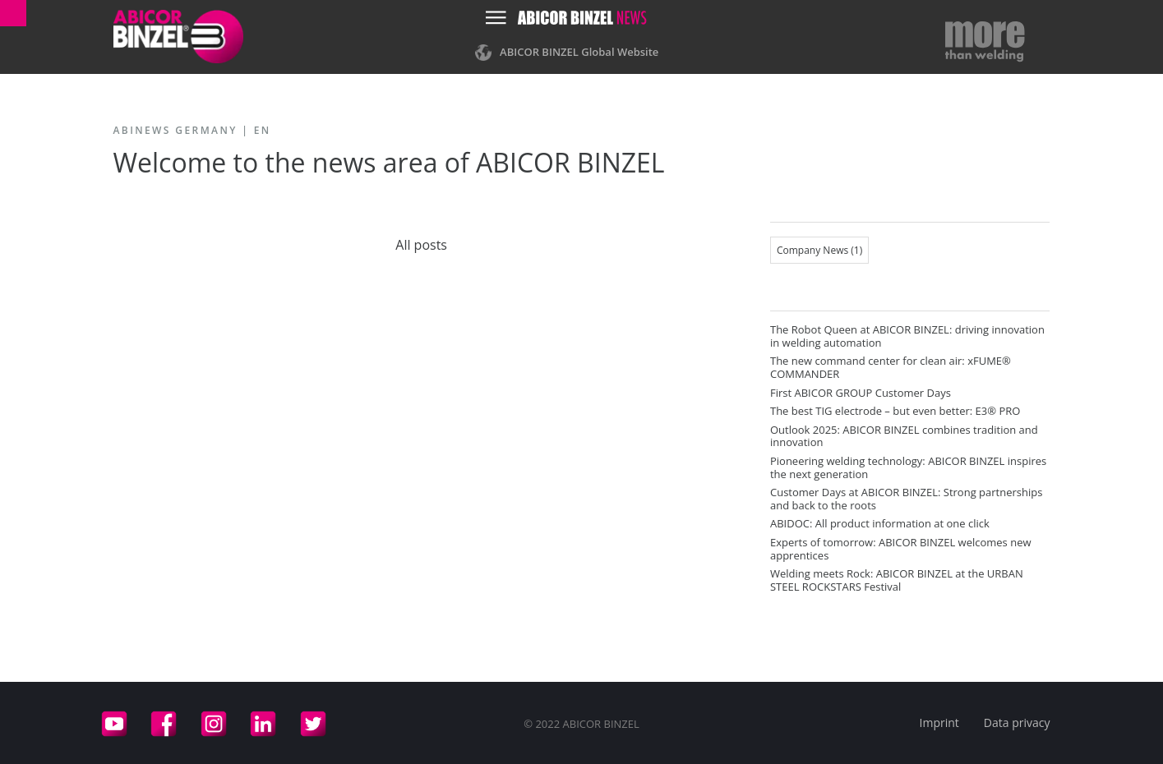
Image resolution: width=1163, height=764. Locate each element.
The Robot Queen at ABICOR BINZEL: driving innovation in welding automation (907, 336)
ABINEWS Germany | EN (192, 130)
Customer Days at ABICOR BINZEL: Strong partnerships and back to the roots (906, 499)
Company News (819, 250)
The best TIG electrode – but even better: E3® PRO (895, 410)
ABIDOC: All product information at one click (880, 523)
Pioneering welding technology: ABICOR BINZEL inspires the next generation (908, 467)
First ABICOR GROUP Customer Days (860, 392)
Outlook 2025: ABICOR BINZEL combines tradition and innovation (904, 436)
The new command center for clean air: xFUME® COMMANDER (890, 367)
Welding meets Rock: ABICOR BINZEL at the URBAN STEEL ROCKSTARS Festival (896, 580)
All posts (421, 245)
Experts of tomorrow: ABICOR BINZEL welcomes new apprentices (900, 549)
